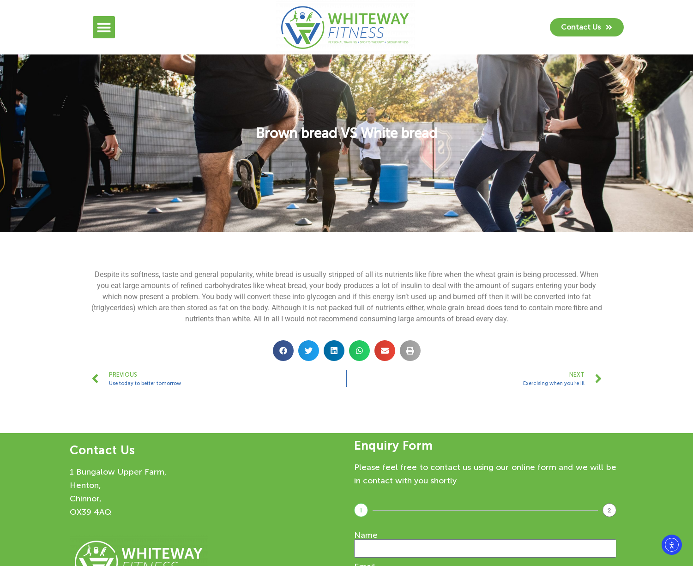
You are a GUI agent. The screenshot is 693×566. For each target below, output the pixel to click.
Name (366, 535)
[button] (104, 27)
